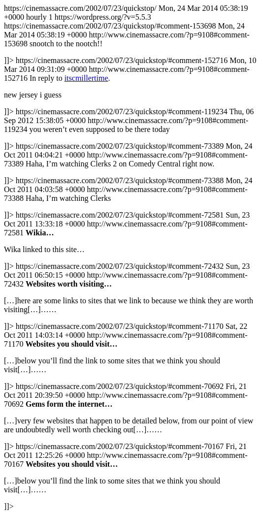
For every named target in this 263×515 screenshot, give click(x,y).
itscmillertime (86, 78)
